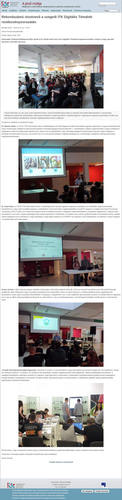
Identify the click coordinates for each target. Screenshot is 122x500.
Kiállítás (13, 10)
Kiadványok (34, 10)
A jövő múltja (31, 3)
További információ (101, 491)
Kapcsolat (56, 10)
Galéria (22, 10)
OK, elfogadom (87, 491)
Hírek (4, 10)
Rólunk (45, 10)
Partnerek (67, 10)
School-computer (82, 10)
